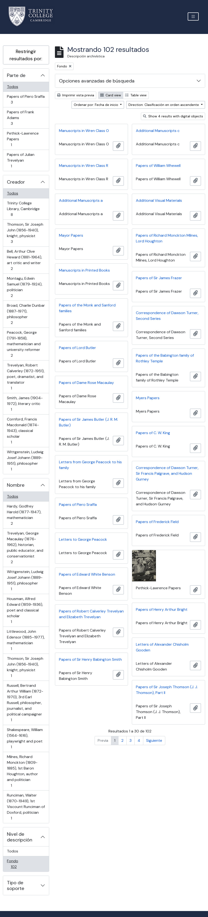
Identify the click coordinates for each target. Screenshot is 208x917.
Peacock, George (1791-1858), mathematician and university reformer (24, 343)
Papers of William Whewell (158, 165)
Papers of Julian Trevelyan (20, 160)
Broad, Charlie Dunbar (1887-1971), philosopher (26, 314)
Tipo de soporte (15, 885)
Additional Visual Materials (159, 200)
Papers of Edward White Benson (87, 574)
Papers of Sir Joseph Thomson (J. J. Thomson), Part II (167, 689)
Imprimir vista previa (75, 95)
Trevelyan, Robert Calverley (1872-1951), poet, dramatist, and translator (25, 376)
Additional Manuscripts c (158, 130)
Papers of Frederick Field (157, 521)
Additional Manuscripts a (81, 200)
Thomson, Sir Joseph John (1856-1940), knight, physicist (25, 233)
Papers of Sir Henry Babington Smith (90, 659)
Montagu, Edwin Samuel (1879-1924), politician (24, 287)
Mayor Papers (71, 235)
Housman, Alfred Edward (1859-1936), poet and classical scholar (25, 610)
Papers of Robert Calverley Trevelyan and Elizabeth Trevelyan (91, 614)
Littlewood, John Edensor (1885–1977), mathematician (26, 640)
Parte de (16, 75)
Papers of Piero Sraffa (26, 99)
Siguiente (154, 740)
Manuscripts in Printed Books (84, 270)
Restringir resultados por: (26, 55)
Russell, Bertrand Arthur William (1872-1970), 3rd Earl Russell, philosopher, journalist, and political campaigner (25, 702)
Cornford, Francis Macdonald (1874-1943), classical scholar (23, 430)
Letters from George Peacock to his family (90, 464)
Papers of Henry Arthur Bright (161, 609)
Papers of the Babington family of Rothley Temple (165, 358)
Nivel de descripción (19, 837)
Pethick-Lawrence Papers (23, 139)
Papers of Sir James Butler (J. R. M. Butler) (88, 422)
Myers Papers (148, 397)
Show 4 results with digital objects (173, 116)
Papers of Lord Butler (77, 347)
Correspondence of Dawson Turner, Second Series (167, 315)
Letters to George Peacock (83, 539)
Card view (110, 95)
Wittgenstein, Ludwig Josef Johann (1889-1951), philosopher (25, 460)
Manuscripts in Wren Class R (83, 165)
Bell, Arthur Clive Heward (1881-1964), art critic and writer (24, 260)
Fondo (20, 864)
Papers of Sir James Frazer (159, 277)
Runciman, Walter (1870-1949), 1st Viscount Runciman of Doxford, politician (26, 806)
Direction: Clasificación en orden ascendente (164, 105)
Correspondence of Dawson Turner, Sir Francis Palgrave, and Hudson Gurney (167, 473)
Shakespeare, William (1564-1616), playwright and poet (25, 738)
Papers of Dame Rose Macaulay (86, 382)
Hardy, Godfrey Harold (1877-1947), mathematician (24, 514)
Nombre (16, 485)
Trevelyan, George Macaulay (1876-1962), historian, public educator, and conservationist (25, 547)
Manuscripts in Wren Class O (84, 130)
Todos (12, 86)
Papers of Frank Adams (20, 117)
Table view (136, 95)
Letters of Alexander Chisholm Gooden (162, 647)
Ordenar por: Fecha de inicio (96, 105)
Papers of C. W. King (153, 432)
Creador (16, 182)
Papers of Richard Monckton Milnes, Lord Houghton (167, 238)
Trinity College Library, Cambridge (23, 209)
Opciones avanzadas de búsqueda (96, 81)
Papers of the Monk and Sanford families (87, 308)
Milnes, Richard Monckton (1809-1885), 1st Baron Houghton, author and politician (22, 771)
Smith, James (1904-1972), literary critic (25, 403)
